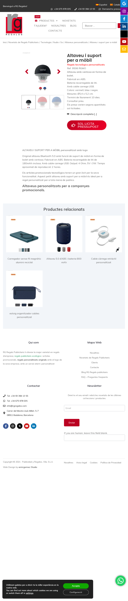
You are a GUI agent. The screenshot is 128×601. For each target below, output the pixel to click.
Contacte (94, 372)
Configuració (76, 592)
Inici (5, 42)
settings (29, 593)
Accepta (76, 585)
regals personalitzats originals (32, 364)
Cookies (94, 467)
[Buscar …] (99, 25)
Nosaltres (94, 357)
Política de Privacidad (111, 467)
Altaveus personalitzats (76, 42)
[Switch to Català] (115, 4)
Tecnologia (45, 42)
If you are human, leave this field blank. (86, 438)
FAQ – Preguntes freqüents (94, 382)
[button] (26, 86)
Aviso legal (81, 467)
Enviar (72, 427)
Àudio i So (58, 42)
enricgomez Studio (28, 472)
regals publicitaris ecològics (27, 361)
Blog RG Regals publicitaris (94, 377)
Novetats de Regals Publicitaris (23, 42)
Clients (94, 367)
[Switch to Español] (101, 4)
